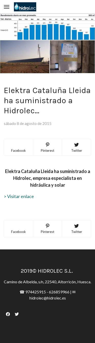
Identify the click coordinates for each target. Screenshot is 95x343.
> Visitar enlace (19, 196)
